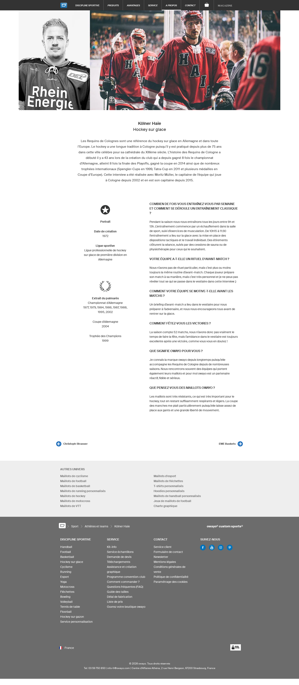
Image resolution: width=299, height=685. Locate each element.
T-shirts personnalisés (168, 486)
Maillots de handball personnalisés (177, 496)
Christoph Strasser (75, 443)
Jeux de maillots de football (172, 501)
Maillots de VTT (70, 506)
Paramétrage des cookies (170, 581)
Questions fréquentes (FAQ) (125, 586)
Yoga (63, 581)
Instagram (221, 547)
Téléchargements (118, 561)
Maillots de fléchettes (168, 481)
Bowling (65, 596)
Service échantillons (120, 552)
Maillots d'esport (165, 476)
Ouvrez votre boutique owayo (126, 606)
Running (65, 571)
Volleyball (66, 601)
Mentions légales (165, 561)
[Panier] (207, 5)
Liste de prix (115, 601)
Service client (163, 547)
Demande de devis (119, 557)
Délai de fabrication (119, 596)
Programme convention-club (126, 576)
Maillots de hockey (72, 496)
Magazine (225, 5)
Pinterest (229, 547)
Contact (190, 5)
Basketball (67, 557)
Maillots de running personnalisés (82, 491)
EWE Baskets (227, 443)
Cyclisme (66, 566)
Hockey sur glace (71, 561)
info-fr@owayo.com (118, 668)
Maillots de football (73, 481)
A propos (171, 5)
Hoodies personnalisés (169, 491)
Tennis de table (70, 606)
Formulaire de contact (168, 552)
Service (153, 5)
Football (65, 552)
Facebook (203, 547)
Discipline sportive (87, 5)
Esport (64, 576)
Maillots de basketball (75, 486)
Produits (113, 5)
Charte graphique (165, 506)
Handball (66, 547)
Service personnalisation (76, 621)
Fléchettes (67, 591)
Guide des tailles (118, 591)
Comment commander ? (123, 581)
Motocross (67, 586)
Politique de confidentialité (171, 576)
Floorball (65, 611)
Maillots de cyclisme (74, 476)
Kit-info (111, 547)
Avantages (133, 5)
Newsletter (161, 557)
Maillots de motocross (75, 501)
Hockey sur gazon (72, 616)
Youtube (212, 547)
